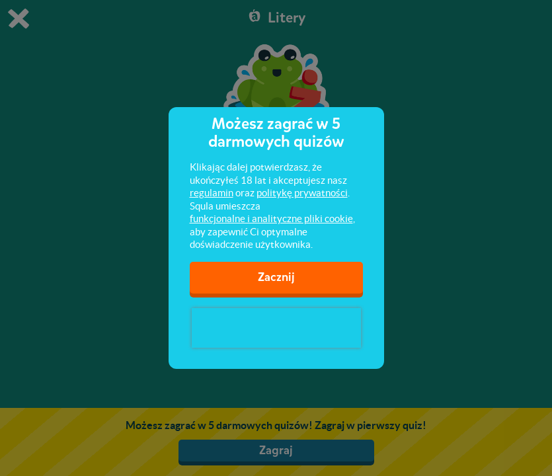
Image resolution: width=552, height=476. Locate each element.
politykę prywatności (302, 192)
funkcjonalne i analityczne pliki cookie (271, 218)
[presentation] (276, 328)
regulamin (211, 192)
